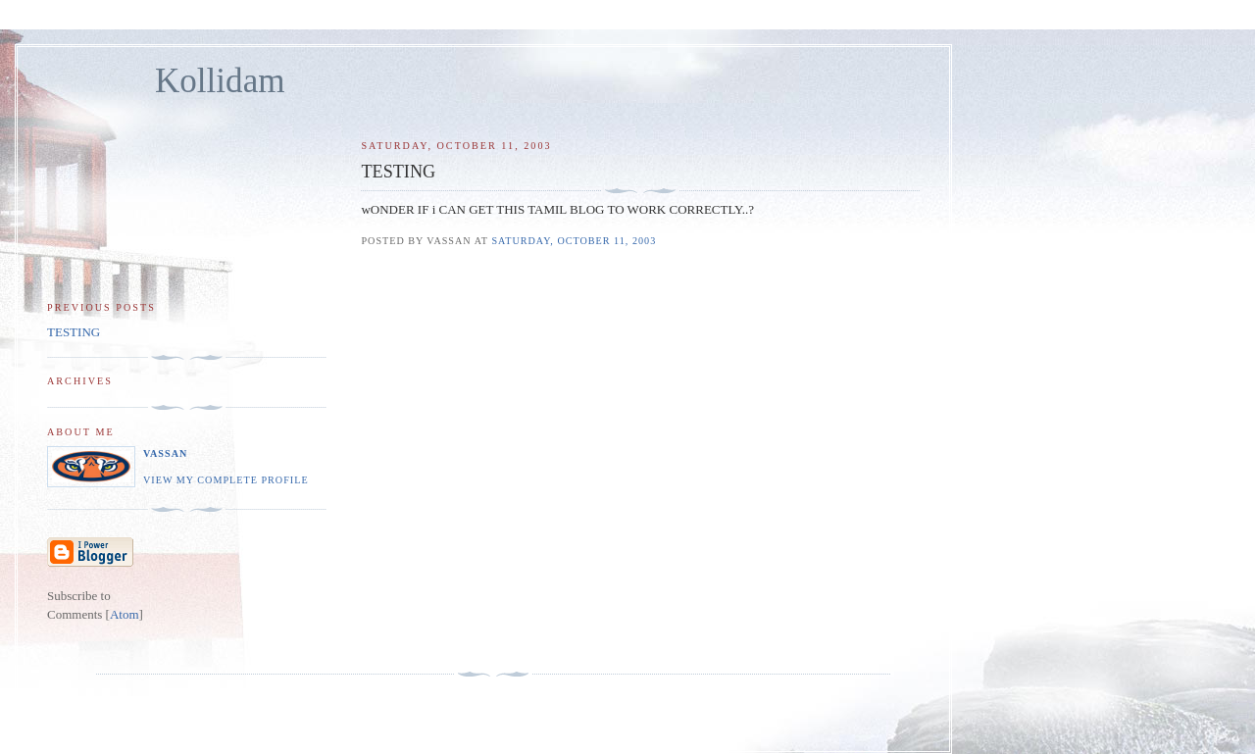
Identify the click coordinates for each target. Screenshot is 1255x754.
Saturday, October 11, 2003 (573, 240)
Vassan (165, 453)
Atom (124, 614)
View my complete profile (226, 480)
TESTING (73, 332)
